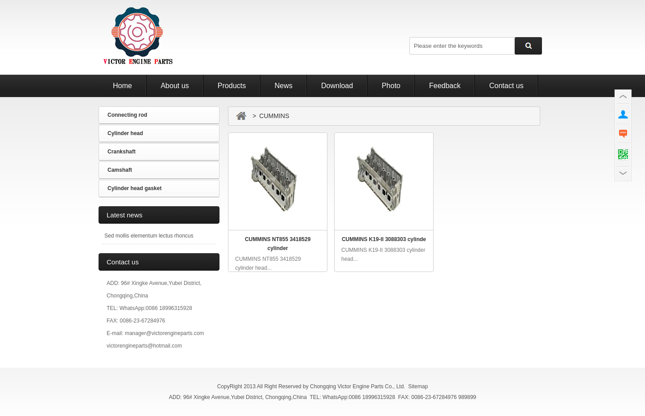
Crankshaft (122, 152)
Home (122, 85)
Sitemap (418, 386)
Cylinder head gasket (135, 188)
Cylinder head (125, 133)
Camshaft (120, 170)
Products (232, 85)
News (283, 85)
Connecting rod (127, 115)
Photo (391, 85)
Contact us (506, 85)
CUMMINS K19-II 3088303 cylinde (384, 239)
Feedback (444, 85)
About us (175, 85)
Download (337, 85)
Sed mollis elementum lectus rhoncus (149, 236)
